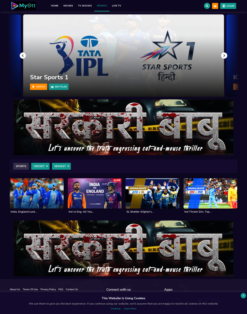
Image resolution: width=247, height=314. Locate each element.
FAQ (60, 289)
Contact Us (72, 289)
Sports (102, 5)
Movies (68, 5)
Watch (38, 86)
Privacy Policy (48, 289)
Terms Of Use (30, 289)
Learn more (130, 308)
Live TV (116, 5)
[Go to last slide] (23, 56)
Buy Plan (59, 86)
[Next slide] (224, 56)
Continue (116, 308)
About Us (15, 289)
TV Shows (85, 5)
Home (54, 5)
